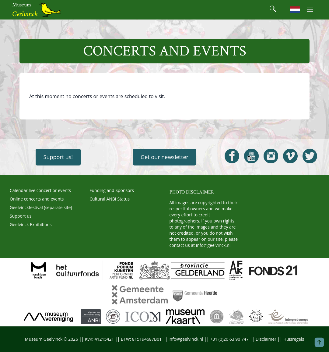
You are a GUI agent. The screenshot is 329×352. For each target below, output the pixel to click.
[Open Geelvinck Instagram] (271, 156)
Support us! (58, 157)
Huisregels (293, 339)
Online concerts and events (37, 199)
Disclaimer (266, 339)
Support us (20, 216)
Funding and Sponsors (111, 190)
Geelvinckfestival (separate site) (41, 207)
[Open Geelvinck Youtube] (251, 156)
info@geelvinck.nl (213, 245)
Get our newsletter (164, 157)
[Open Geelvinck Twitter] (310, 156)
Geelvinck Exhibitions (31, 224)
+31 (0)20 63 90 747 (229, 339)
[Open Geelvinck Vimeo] (290, 156)
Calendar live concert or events (40, 190)
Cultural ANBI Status (109, 199)
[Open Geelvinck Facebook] (232, 156)
